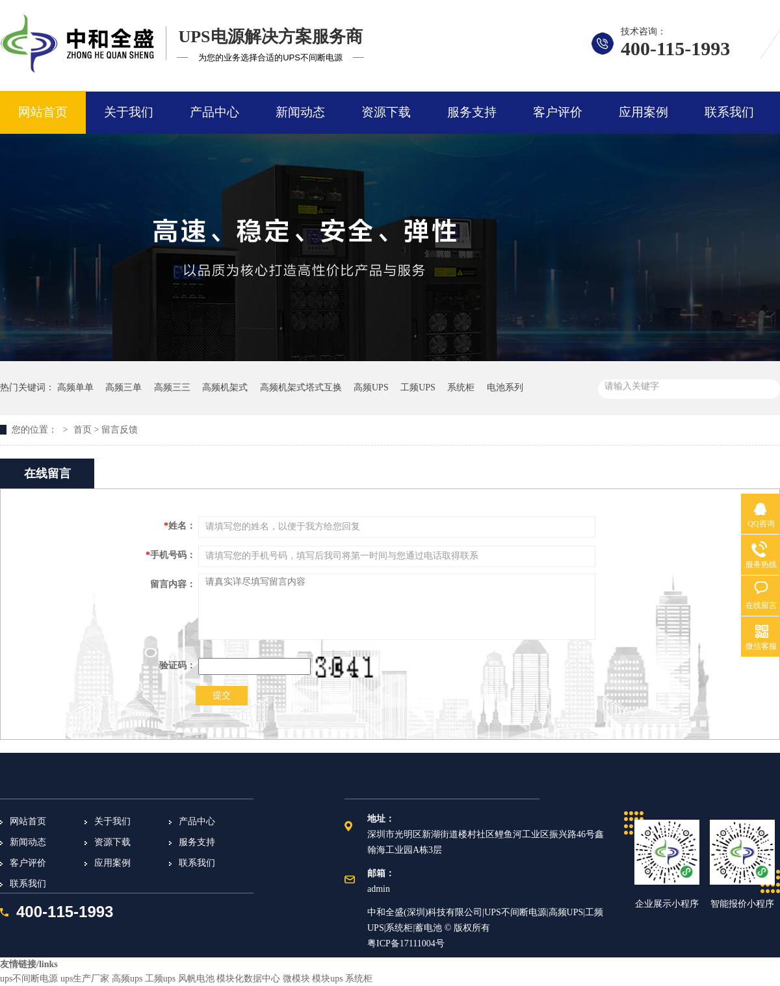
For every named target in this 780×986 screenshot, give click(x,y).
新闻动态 (300, 112)
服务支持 (472, 112)
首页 (82, 430)
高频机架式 (225, 387)
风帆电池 (196, 978)
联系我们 (729, 112)
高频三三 (172, 387)
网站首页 (43, 112)
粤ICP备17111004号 (406, 943)
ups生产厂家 (84, 978)
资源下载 (386, 112)
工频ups (160, 978)
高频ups (127, 978)
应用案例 (643, 112)
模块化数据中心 (248, 978)
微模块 (296, 978)
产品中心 (214, 112)
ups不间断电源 (29, 978)
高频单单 (75, 387)
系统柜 (460, 387)
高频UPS (371, 387)
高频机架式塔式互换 (301, 387)
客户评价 (557, 112)
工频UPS (418, 387)
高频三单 (123, 387)
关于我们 (128, 112)
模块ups (327, 978)
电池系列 (505, 387)
